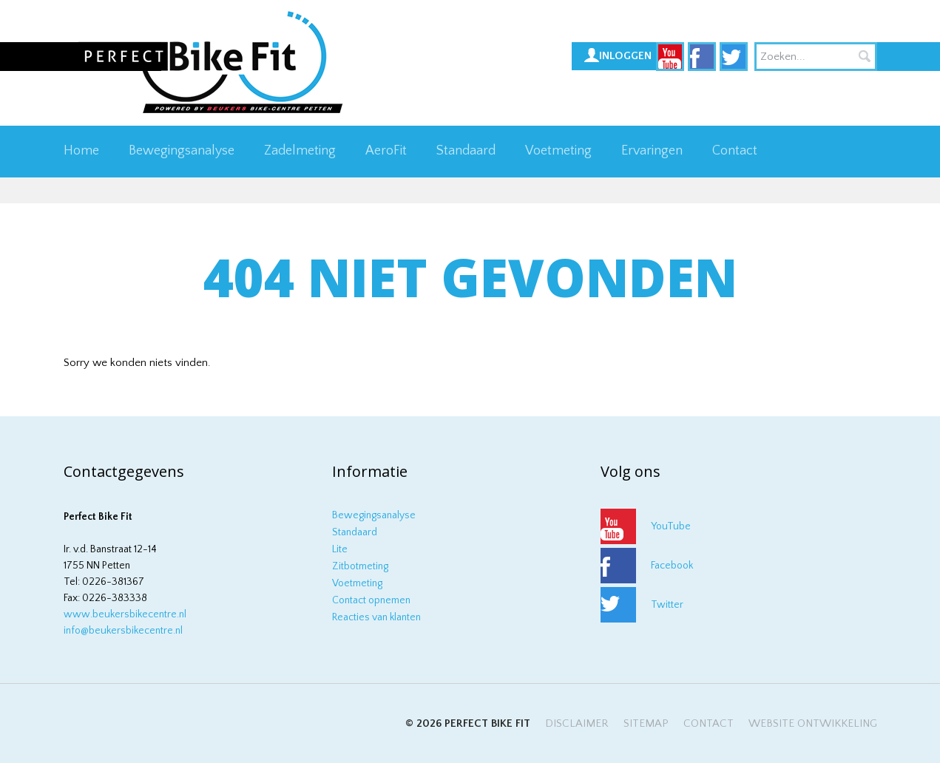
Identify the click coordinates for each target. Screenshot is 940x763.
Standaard (466, 150)
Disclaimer (577, 723)
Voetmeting (558, 150)
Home (81, 150)
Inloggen (625, 56)
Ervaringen (652, 150)
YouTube (671, 526)
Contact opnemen (371, 600)
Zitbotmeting (360, 566)
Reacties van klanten (376, 617)
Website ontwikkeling (812, 723)
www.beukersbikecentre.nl (125, 614)
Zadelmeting (300, 150)
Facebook (672, 566)
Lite (340, 549)
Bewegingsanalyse (181, 150)
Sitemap (646, 723)
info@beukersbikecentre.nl (123, 631)
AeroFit (386, 150)
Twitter (667, 605)
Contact (734, 150)
